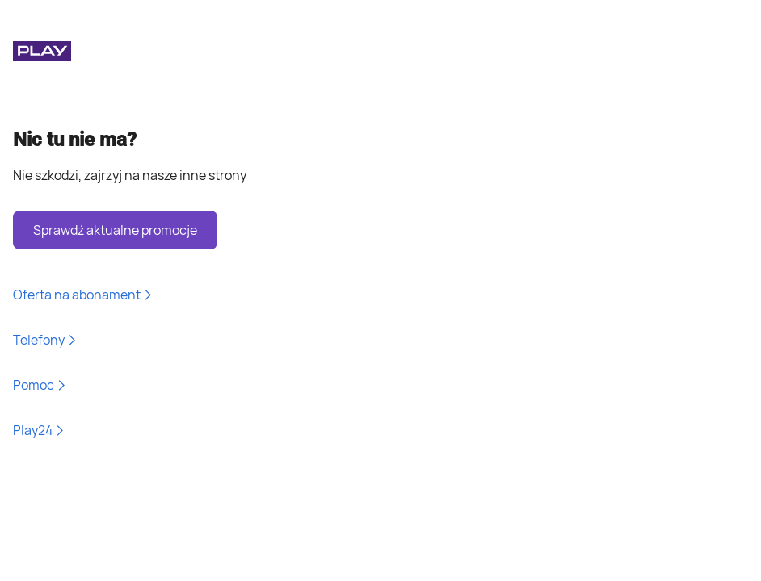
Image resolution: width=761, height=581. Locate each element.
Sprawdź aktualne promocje (115, 230)
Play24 (39, 430)
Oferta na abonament (83, 294)
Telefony (45, 340)
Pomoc (40, 385)
